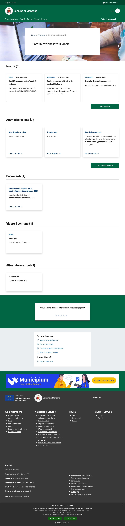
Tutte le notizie (105, 106)
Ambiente (42, 440)
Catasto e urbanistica (46, 426)
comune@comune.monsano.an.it (20, 491)
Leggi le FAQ (75, 480)
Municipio (13, 238)
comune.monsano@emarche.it (19, 496)
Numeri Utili (14, 276)
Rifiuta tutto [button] (70, 518)
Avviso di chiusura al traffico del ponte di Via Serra (60, 82)
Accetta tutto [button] (55, 518)
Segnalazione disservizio (80, 478)
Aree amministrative (15, 418)
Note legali (75, 491)
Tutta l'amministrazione (105, 165)
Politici (10, 426)
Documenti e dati (14, 431)
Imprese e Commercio (46, 423)
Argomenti (41, 35)
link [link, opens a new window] (81, 514)
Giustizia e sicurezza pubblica (49, 434)
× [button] (123, 505)
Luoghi (100, 415)
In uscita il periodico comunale (97, 81)
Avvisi (11, 77)
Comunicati (51, 77)
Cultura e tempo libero (46, 418)
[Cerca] (117, 10)
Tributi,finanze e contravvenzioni (50, 437)
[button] (62, 523)
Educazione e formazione (47, 431)
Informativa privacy (78, 489)
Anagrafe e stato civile (46, 415)
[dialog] (62, 514)
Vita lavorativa (43, 420)
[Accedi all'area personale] (110, 2)
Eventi (100, 418)
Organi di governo (14, 415)
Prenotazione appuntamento (81, 475)
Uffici (10, 420)
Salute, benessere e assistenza (49, 442)
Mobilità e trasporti (45, 429)
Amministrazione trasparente (82, 486)
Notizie (74, 415)
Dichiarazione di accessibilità (81, 494)
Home (33, 35)
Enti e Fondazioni (14, 423)
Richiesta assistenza (78, 483)
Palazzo (11, 234)
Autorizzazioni (43, 445)
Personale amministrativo (17, 429)
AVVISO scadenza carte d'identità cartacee (22, 82)
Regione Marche (10, 2)
